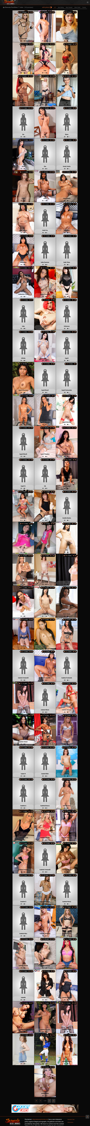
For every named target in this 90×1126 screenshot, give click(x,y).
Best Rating (61, 7)
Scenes (84, 7)
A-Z (55, 7)
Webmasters (70, 1122)
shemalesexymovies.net (40, 1119)
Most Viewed (69, 7)
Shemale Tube (71, 1119)
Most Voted (77, 7)
